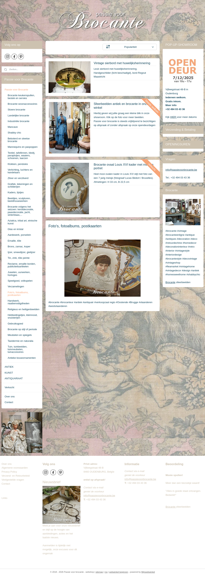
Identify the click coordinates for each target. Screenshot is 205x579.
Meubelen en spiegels (20, 335)
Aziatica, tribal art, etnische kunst (22, 222)
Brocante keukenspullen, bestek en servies (21, 96)
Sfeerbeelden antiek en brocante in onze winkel (121, 105)
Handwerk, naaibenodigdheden (18, 302)
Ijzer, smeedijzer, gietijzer (21, 252)
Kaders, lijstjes (16, 192)
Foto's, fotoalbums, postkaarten (18, 293)
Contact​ (7, 483)
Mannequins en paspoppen (23, 146)
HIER (173, 117)
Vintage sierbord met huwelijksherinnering (122, 63)
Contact (9, 402)
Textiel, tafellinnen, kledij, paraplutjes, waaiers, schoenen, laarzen (21, 155)
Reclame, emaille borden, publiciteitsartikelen (22, 265)
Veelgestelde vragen (13, 479)
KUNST (9, 372)
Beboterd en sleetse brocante (19, 140)
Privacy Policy (9, 471)
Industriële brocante (18, 121)
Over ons (10, 396)
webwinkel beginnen (118, 572)
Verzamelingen (16, 286)
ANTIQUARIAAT (14, 378)
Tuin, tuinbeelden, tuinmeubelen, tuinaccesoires (17, 349)
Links (4, 498)
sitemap (99, 572)
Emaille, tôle (14, 240)
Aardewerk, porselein (19, 234)
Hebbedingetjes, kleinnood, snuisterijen (23, 316)
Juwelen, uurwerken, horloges (19, 273)
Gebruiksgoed (15, 323)
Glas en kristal (15, 229)
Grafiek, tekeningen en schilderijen (20, 185)
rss (106, 572)
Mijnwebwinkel (148, 572)
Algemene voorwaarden (15, 467)
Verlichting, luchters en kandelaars (20, 171)
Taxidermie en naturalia (20, 340)
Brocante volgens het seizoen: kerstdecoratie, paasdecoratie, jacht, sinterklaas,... (21, 210)
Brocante (170, 282)
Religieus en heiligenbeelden (23, 309)
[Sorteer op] (129, 47)
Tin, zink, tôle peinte (19, 257)
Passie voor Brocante (16, 89)
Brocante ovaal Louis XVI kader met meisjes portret (123, 166)
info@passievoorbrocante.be (181, 169)
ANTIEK (9, 366)
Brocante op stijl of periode (22, 329)
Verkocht (9, 387)
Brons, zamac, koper (19, 246)
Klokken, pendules (18, 164)
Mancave (13, 126)
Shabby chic (14, 132)
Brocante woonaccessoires (22, 103)
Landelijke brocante (18, 115)
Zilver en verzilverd (18, 178)
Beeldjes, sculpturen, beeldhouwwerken (19, 199)
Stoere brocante (16, 109)
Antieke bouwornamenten (22, 357)
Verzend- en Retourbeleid (16, 475)
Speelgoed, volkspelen (20, 280)
